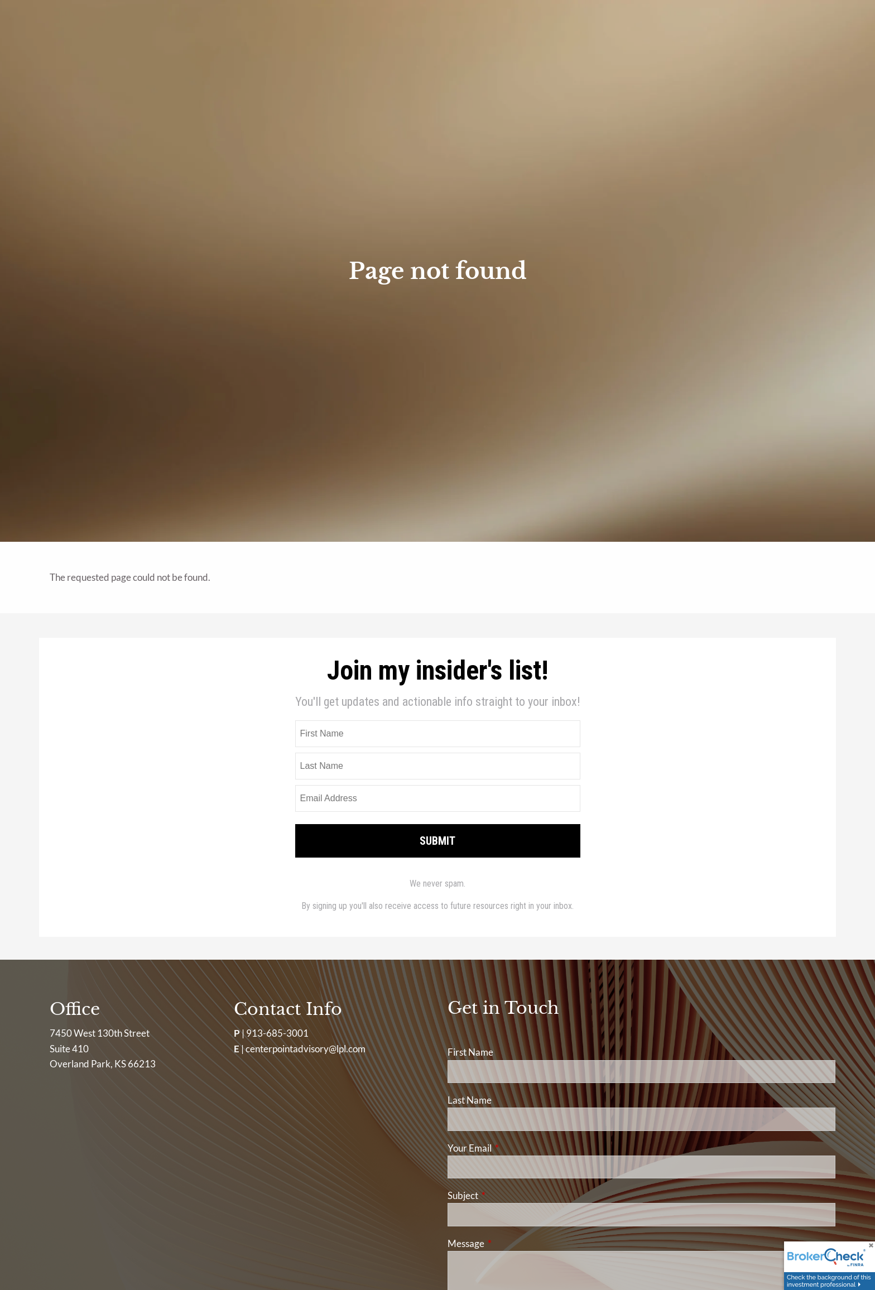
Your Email (513, 1148)
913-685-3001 (277, 1033)
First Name (470, 1052)
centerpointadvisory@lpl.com (306, 1049)
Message (509, 1243)
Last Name (470, 1100)
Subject (506, 1195)
